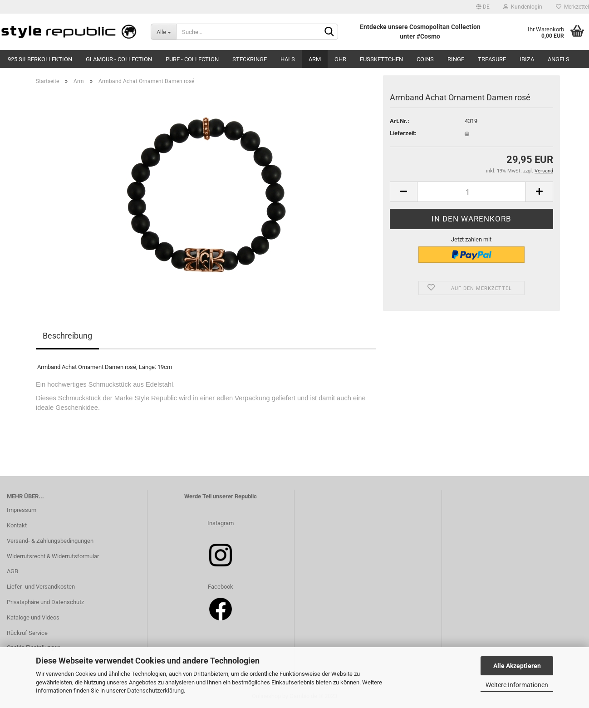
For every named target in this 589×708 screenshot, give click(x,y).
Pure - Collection (192, 59)
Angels (558, 59)
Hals (287, 59)
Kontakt (17, 525)
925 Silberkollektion (40, 59)
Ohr (340, 59)
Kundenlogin (522, 7)
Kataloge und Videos (33, 617)
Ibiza (527, 59)
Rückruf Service (27, 632)
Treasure (492, 59)
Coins (425, 59)
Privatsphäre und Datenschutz (45, 602)
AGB (12, 571)
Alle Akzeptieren (517, 665)
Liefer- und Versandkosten (41, 586)
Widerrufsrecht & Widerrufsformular (53, 556)
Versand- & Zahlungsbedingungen (50, 540)
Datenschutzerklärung (155, 690)
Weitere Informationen (517, 684)
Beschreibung (67, 335)
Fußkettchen (381, 59)
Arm (315, 59)
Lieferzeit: (403, 133)
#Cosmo (428, 36)
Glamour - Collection (119, 59)
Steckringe (249, 59)
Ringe (455, 59)
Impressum (21, 509)
